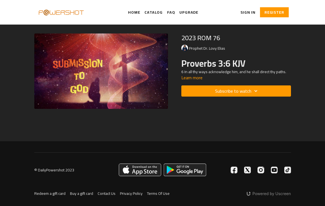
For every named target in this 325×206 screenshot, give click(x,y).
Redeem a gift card (50, 194)
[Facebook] (234, 170)
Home (134, 12)
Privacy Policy (131, 194)
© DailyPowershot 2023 (54, 170)
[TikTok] (287, 170)
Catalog (154, 12)
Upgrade (188, 12)
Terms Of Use (158, 194)
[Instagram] (260, 170)
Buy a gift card (81, 194)
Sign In (248, 12)
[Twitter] (247, 170)
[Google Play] (184, 170)
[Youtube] (274, 170)
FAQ (171, 12)
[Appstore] (140, 170)
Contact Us (106, 194)
